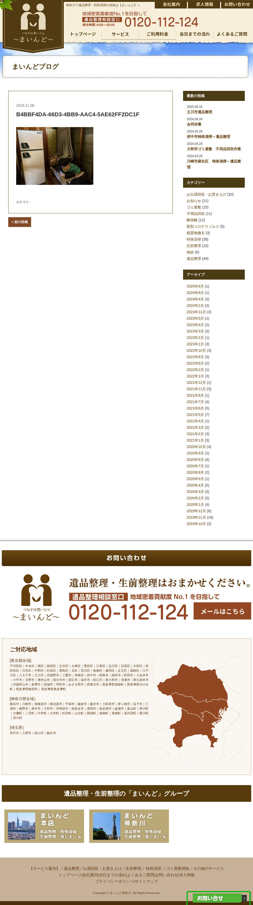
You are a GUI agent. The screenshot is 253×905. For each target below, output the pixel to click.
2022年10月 (196, 350)
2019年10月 (196, 524)
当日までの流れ (112, 875)
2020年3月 (195, 492)
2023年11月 (196, 312)
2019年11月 (196, 517)
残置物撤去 (196, 233)
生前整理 (194, 246)
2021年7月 (195, 402)
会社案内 (90, 875)
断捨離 (192, 220)
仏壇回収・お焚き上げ (102, 868)
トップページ (70, 875)
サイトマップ (146, 881)
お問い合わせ (166, 875)
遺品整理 (194, 258)
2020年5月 (195, 479)
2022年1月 (195, 376)
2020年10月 (196, 447)
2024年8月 (195, 293)
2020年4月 (195, 485)
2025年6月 (195, 286)
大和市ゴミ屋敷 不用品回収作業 (214, 149)
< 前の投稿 (20, 222)
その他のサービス (208, 868)
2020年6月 (195, 472)
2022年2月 (195, 370)
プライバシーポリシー (114, 881)
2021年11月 (196, 389)
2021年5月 (195, 415)
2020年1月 (195, 504)
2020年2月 (195, 498)
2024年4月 (195, 299)
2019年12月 (196, 511)
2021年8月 (195, 395)
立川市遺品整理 (199, 112)
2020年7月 (195, 466)
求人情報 (187, 875)
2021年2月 (195, 434)
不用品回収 (196, 214)
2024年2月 (195, 305)
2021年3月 (195, 427)
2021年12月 (196, 382)
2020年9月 (195, 453)
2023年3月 (195, 331)
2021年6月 (195, 408)
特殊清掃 (194, 239)
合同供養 (194, 124)
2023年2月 (195, 338)
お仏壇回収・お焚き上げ (206, 194)
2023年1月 (195, 344)
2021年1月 (195, 440)
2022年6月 (195, 363)
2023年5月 (195, 318)
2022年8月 (195, 357)
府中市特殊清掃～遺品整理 (208, 137)
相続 (190, 252)
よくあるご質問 (140, 875)
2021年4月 (195, 421)
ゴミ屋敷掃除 (177, 868)
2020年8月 (195, 460)
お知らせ (194, 201)
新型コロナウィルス (203, 226)
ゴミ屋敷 (194, 207)
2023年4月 (195, 325)
